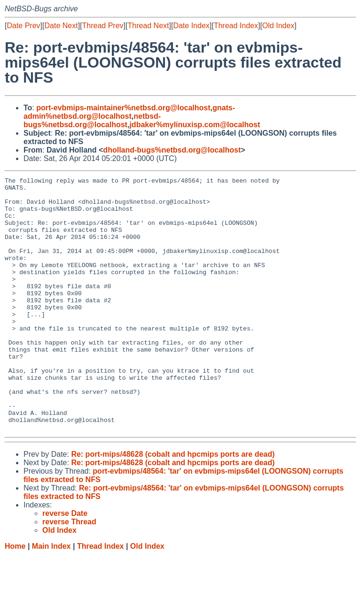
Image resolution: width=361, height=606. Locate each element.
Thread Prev (103, 26)
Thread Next (148, 26)
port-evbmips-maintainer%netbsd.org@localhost (123, 108)
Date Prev (23, 26)
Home (15, 597)
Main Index (51, 597)
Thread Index (236, 26)
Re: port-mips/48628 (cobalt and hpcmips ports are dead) (173, 505)
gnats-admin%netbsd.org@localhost (129, 112)
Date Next (61, 26)
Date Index (191, 26)
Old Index (278, 26)
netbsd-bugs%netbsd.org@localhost (92, 120)
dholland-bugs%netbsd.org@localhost (172, 150)
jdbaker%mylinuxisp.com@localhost (194, 125)
